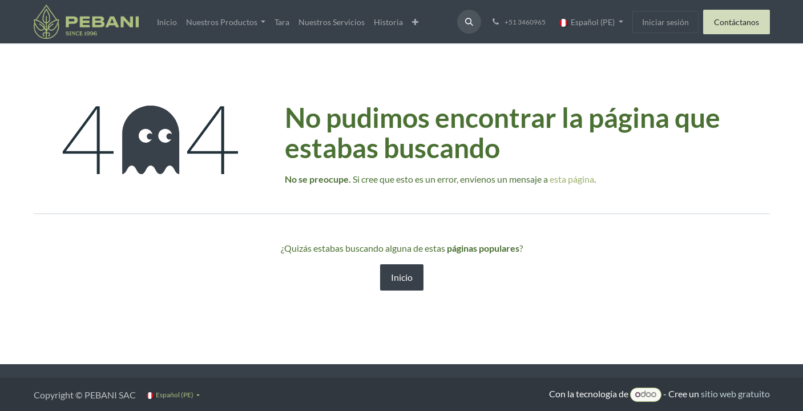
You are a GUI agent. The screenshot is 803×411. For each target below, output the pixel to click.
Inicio (402, 277)
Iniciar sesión (665, 22)
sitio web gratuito (735, 393)
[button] (469, 22)
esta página (572, 179)
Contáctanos (736, 22)
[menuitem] (166, 22)
